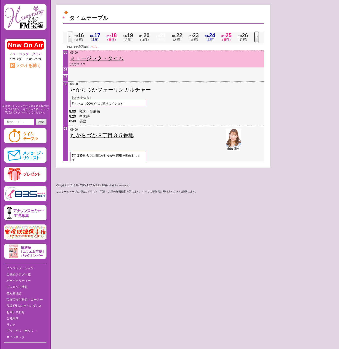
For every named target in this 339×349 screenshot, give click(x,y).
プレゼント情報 (17, 287)
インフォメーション (20, 268)
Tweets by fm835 (25, 347)
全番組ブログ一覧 (18, 274)
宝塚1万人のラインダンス (24, 305)
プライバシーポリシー (21, 331)
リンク (11, 324)
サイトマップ (15, 337)
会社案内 (12, 318)
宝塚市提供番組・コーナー (24, 299)
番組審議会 (14, 293)
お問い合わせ (15, 312)
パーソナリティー (18, 280)
